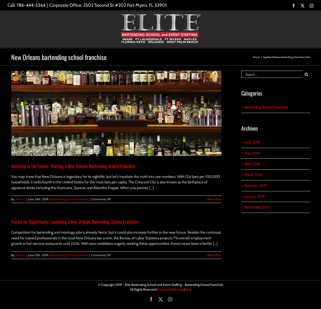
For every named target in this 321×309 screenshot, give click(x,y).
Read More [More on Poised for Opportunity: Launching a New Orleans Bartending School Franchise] (214, 255)
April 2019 (252, 164)
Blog (188, 289)
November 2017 (257, 207)
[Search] (306, 74)
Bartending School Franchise (70, 199)
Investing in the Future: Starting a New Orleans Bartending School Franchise (73, 166)
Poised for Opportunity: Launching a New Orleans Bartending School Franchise (74, 221)
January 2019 (254, 196)
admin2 (20, 199)
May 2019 (252, 153)
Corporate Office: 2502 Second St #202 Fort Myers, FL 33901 (108, 5)
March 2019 (253, 175)
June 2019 (252, 142)
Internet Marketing (170, 289)
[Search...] (272, 74)
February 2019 (255, 185)
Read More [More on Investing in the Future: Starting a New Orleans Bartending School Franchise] (214, 199)
